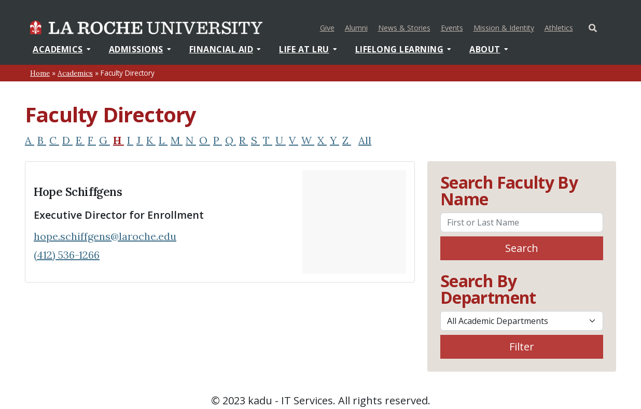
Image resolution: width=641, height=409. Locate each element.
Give (327, 28)
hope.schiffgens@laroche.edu (105, 236)
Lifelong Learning (403, 49)
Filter (521, 347)
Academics (62, 49)
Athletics (560, 27)
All (364, 140)
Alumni (356, 28)
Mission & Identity (503, 28)
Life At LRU (308, 49)
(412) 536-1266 (67, 254)
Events (452, 28)
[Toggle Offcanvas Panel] (593, 27)
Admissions (140, 49)
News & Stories (404, 28)
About (488, 49)
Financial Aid (225, 49)
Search (521, 248)
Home (40, 73)
